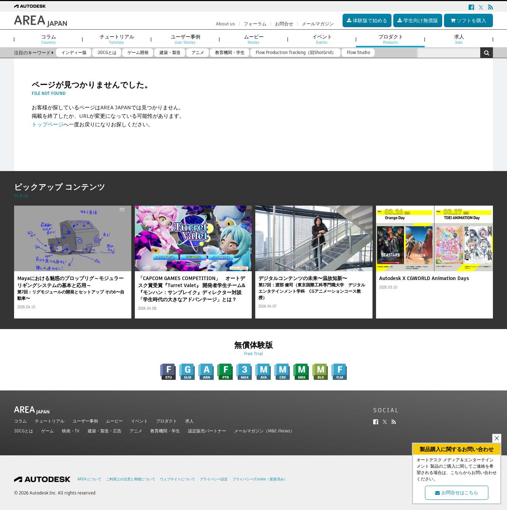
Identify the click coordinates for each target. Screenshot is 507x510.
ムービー (114, 421)
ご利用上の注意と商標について (130, 479)
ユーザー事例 (85, 421)
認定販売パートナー (207, 431)
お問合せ (284, 23)
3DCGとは (23, 431)
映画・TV (71, 431)
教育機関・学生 (165, 431)
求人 (189, 421)
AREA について (89, 479)
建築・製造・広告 (104, 431)
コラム (20, 421)
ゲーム (47, 431)
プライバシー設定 (214, 479)
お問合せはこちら (456, 492)
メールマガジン (318, 23)
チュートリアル (49, 421)
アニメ (136, 431)
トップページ (47, 124)
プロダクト (166, 421)
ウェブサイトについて (177, 479)
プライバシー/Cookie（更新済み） (259, 479)
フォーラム (255, 23)
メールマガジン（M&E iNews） (264, 431)
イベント (139, 421)
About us (225, 23)
